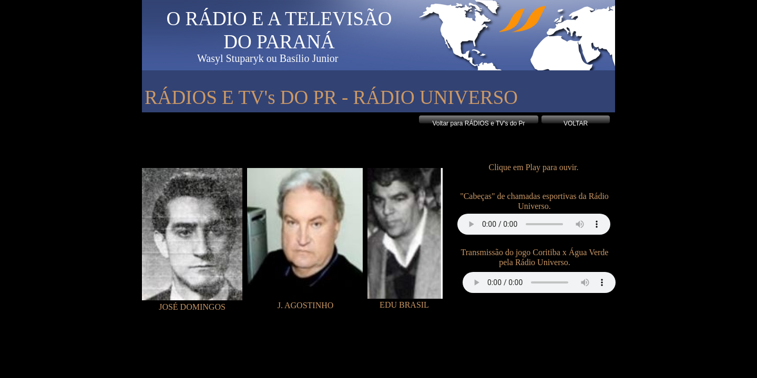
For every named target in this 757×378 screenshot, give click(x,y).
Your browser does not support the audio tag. (533, 224)
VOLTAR (576, 123)
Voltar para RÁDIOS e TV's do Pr (478, 123)
